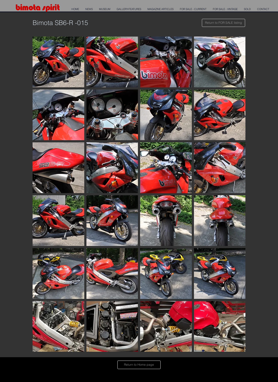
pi (48, 7)
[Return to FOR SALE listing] (223, 23)
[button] (58, 62)
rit (55, 7)
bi (18, 7)
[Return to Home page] (139, 364)
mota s (33, 7)
